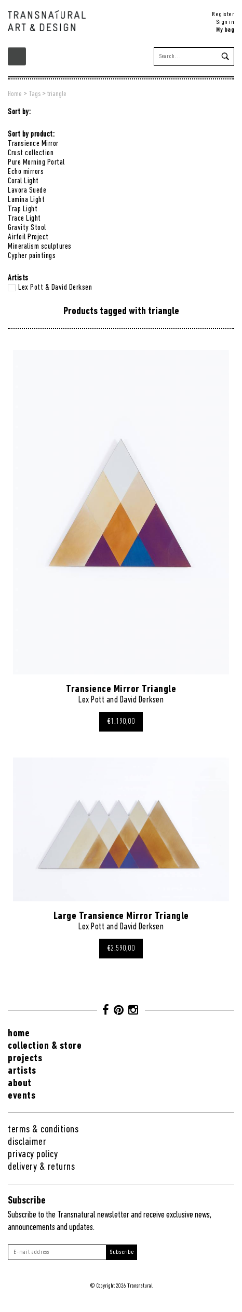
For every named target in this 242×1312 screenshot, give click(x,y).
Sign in (225, 22)
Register (223, 14)
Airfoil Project (28, 237)
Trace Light (24, 218)
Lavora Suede (27, 190)
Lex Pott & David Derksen (55, 287)
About (20, 1083)
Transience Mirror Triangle (121, 689)
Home (19, 1033)
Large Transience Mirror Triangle (121, 916)
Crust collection (30, 153)
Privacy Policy (33, 1154)
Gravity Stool (27, 228)
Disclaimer (27, 1142)
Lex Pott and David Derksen (121, 700)
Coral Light (23, 181)
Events (21, 1095)
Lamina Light (26, 200)
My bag (225, 29)
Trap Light (22, 209)
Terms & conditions (43, 1129)
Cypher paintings (32, 256)
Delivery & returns (41, 1166)
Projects (25, 1058)
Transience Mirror (33, 144)
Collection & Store (45, 1045)
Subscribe (122, 1252)
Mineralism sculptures (40, 246)
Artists (22, 1070)
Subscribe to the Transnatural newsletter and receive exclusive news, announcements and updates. (109, 1221)
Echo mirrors (26, 172)
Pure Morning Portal (36, 162)
